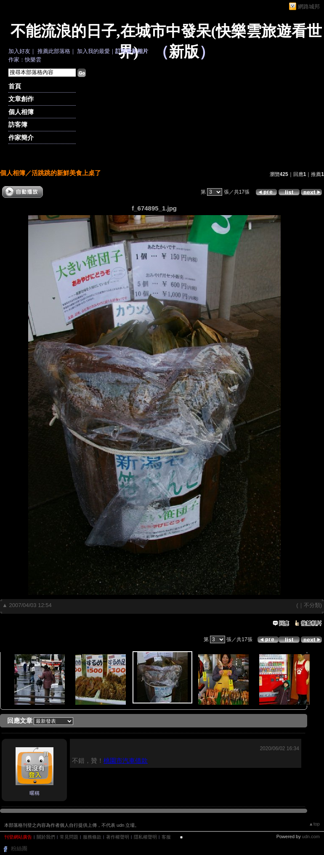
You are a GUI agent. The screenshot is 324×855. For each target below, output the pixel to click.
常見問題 (69, 836)
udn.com (311, 836)
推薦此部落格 (53, 51)
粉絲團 (19, 848)
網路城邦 (309, 6)
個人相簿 (21, 111)
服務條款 (92, 836)
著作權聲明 (117, 836)
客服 (166, 836)
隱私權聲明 (145, 836)
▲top (314, 823)
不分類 (312, 605)
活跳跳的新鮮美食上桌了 (66, 172)
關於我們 (46, 836)
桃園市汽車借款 (126, 760)
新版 (184, 51)
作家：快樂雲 (24, 59)
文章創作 (21, 98)
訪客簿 (17, 124)
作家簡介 (21, 137)
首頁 (14, 86)
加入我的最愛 (93, 51)
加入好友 (19, 51)
